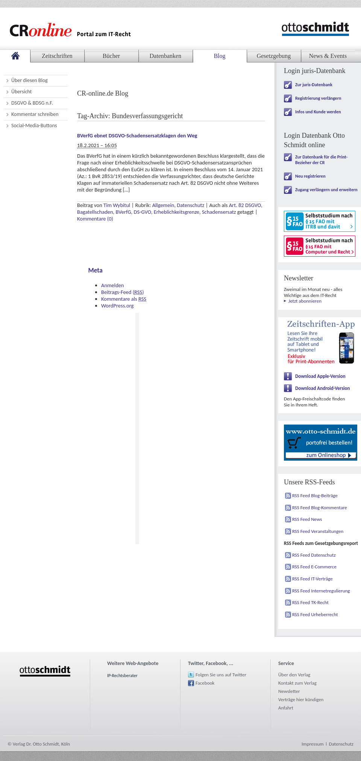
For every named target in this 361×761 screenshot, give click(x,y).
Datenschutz (190, 205)
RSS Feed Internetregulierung (321, 591)
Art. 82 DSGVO (245, 205)
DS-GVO (142, 212)
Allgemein (163, 205)
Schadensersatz (219, 212)
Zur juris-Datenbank (313, 84)
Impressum (313, 744)
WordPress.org (117, 305)
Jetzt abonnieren (305, 301)
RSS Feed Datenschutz (314, 555)
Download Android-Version (322, 388)
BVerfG (123, 212)
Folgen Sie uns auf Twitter (221, 674)
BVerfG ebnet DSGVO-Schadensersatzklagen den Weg (137, 135)
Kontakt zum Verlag (297, 683)
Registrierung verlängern (318, 98)
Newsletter (289, 691)
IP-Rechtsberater (122, 675)
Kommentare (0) (95, 218)
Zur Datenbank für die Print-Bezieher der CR (321, 159)
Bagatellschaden (95, 212)
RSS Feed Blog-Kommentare (319, 507)
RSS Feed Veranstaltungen (317, 531)
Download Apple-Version (320, 376)
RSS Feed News (307, 519)
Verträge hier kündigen (300, 699)
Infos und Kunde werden (318, 111)
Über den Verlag (294, 674)
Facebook (205, 683)
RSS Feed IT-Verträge (312, 578)
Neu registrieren (310, 176)
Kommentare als (123, 298)
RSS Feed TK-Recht (310, 602)
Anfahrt (285, 708)
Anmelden (112, 285)
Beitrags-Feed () (122, 292)
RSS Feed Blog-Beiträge (315, 495)
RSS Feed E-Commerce (314, 566)
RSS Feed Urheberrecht (315, 614)
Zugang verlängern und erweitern (326, 189)
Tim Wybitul (116, 205)
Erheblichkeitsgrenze (176, 212)
